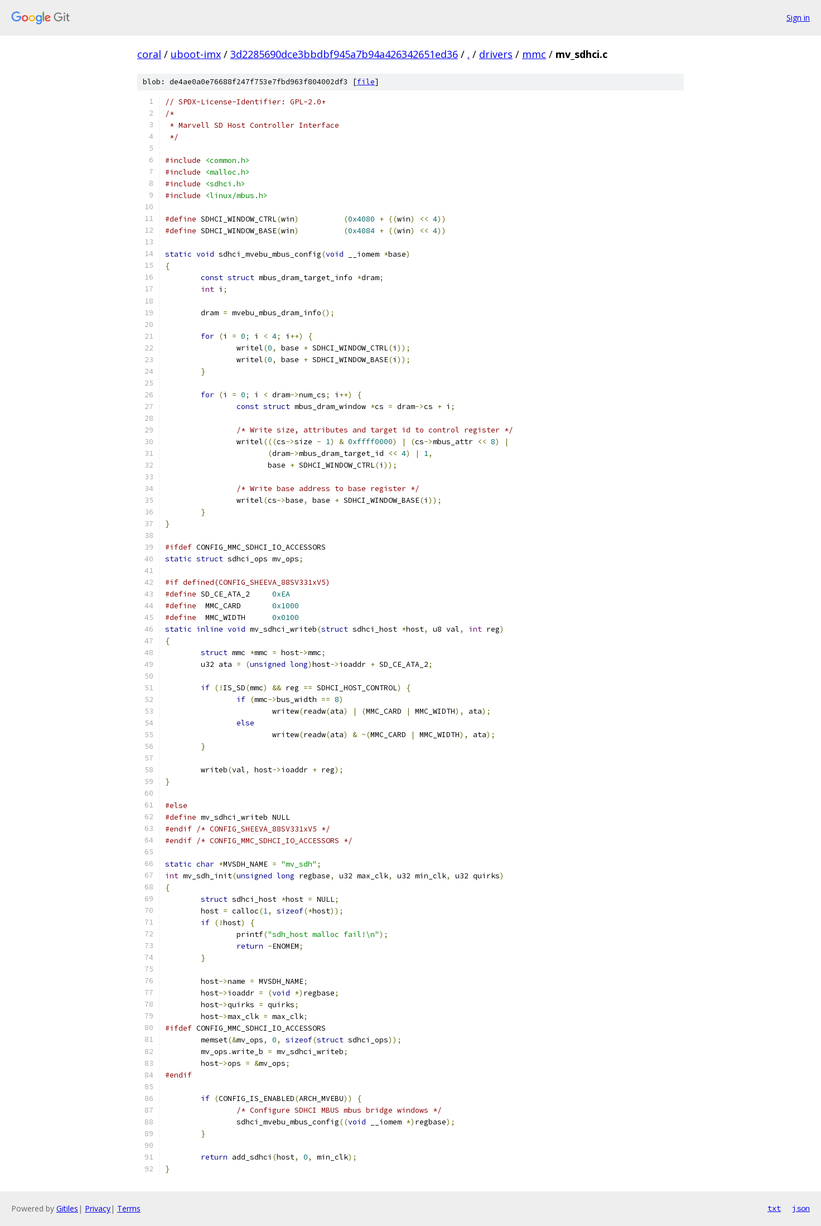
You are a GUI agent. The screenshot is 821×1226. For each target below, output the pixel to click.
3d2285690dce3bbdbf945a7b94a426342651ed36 (344, 54)
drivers (496, 54)
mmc (534, 54)
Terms (129, 1208)
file (366, 81)
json (801, 1208)
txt (774, 1208)
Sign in (798, 17)
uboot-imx (196, 54)
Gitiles (67, 1208)
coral (149, 54)
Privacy (97, 1208)
